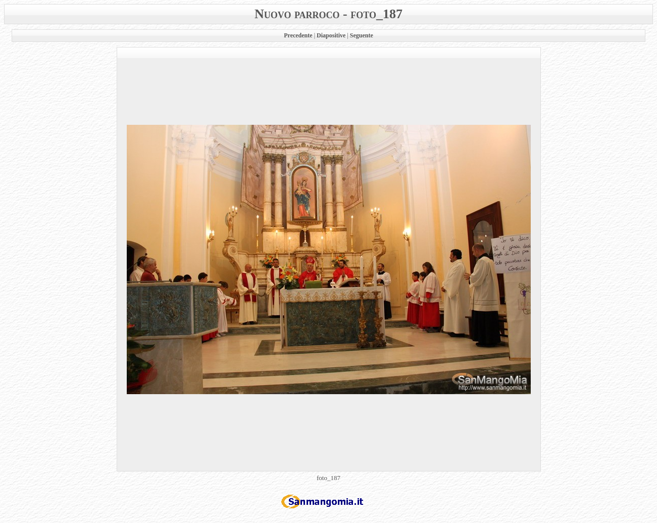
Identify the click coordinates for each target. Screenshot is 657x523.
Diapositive (331, 35)
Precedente (298, 35)
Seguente (361, 35)
